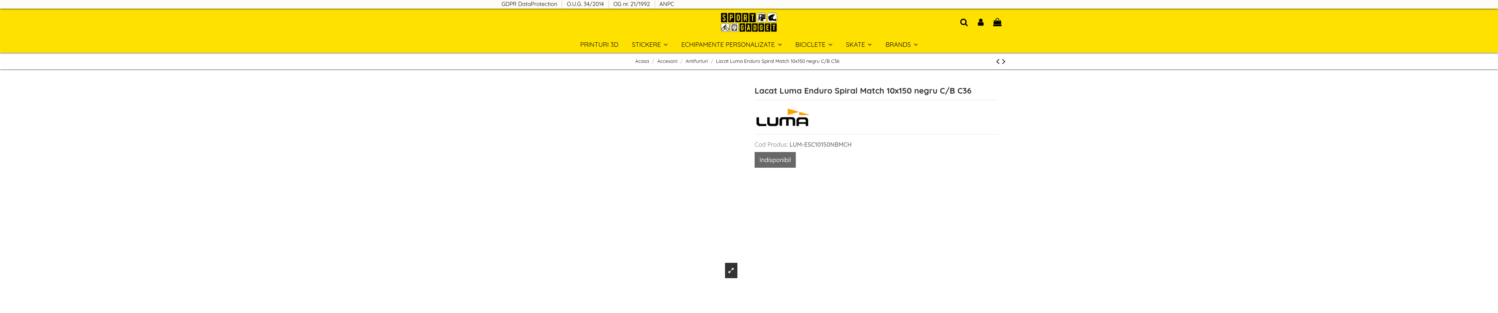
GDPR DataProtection (530, 3)
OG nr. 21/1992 (632, 3)
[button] (901, 44)
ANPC (666, 3)
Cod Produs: (771, 144)
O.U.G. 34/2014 (586, 3)
